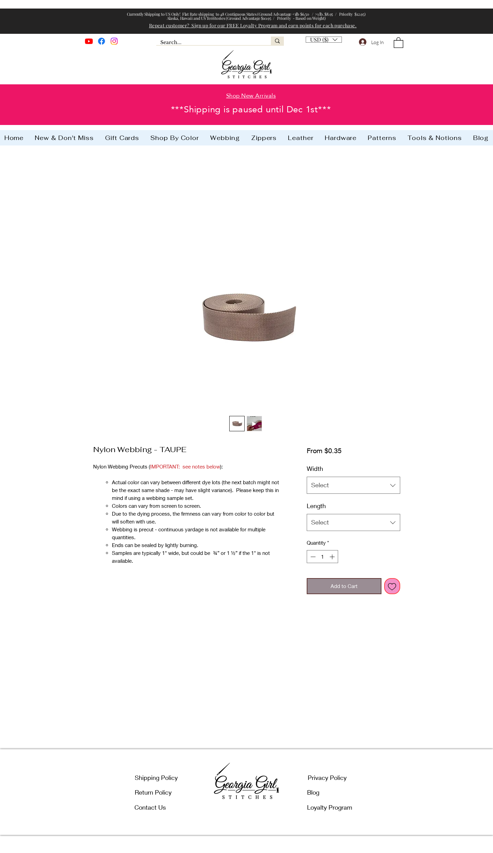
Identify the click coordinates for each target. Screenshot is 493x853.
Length (316, 505)
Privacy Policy (327, 777)
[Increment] (332, 556)
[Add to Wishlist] (392, 586)
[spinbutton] (322, 556)
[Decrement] (312, 556)
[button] (324, 38)
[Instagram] (114, 41)
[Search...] (208, 43)
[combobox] (353, 485)
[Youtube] (88, 41)
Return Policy (153, 792)
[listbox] (324, 40)
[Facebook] (101, 41)
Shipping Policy (156, 777)
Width (315, 468)
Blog (313, 792)
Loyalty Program (329, 807)
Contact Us (150, 807)
